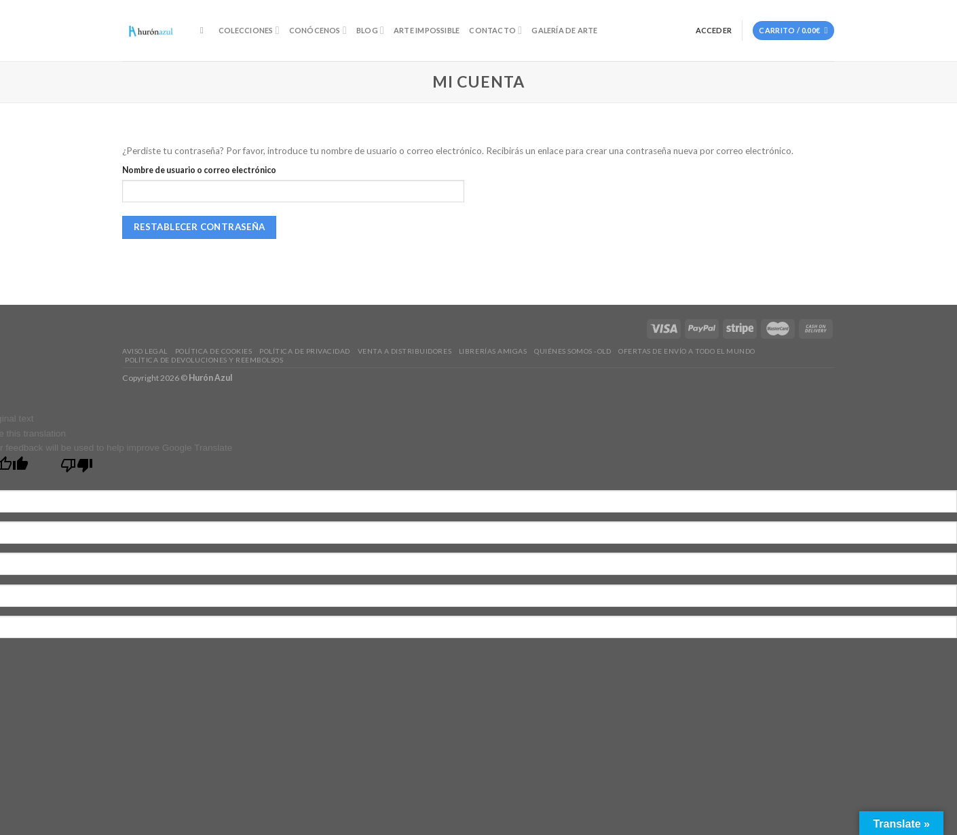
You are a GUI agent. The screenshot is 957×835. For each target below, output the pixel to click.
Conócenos (318, 30)
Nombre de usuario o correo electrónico (199, 170)
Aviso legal (145, 351)
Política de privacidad (304, 351)
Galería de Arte (564, 30)
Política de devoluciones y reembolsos (204, 360)
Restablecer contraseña (199, 226)
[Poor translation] (77, 468)
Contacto (495, 30)
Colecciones (249, 30)
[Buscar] (204, 30)
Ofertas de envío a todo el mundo (686, 351)
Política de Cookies (213, 351)
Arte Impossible (426, 30)
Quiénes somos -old (572, 351)
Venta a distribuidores (404, 351)
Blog (370, 30)
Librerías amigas (493, 351)
